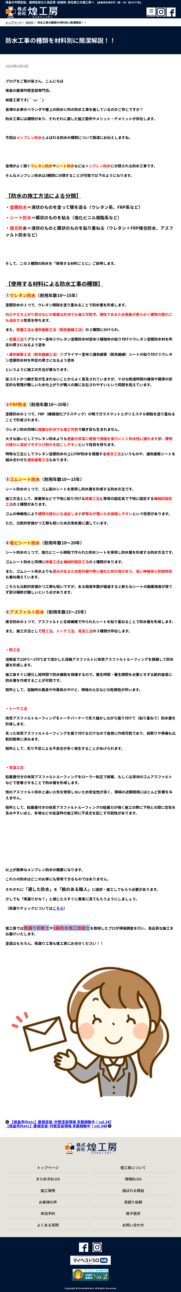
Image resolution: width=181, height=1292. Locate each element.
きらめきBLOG (48, 1179)
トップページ (48, 1167)
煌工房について (133, 1167)
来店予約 (48, 1213)
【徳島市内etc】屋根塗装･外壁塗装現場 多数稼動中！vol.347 (60, 1121)
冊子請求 (133, 1213)
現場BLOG (133, 1179)
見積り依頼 (133, 1202)
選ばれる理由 (133, 1190)
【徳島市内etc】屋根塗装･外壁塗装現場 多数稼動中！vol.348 (56, 1126)
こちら (58, 908)
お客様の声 (48, 1202)
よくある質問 (48, 1225)
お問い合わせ (133, 1225)
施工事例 (48, 1190)
